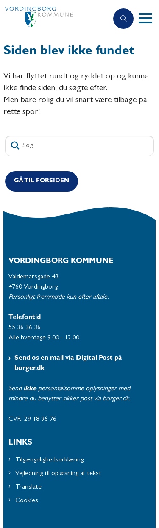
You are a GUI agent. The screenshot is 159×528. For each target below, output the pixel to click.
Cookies (26, 500)
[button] (149, 18)
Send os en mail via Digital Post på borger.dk (68, 363)
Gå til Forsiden (41, 181)
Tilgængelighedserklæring (49, 460)
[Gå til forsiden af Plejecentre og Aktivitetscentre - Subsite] (54, 19)
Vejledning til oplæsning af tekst (58, 473)
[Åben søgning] (123, 18)
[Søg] (79, 146)
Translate (28, 487)
